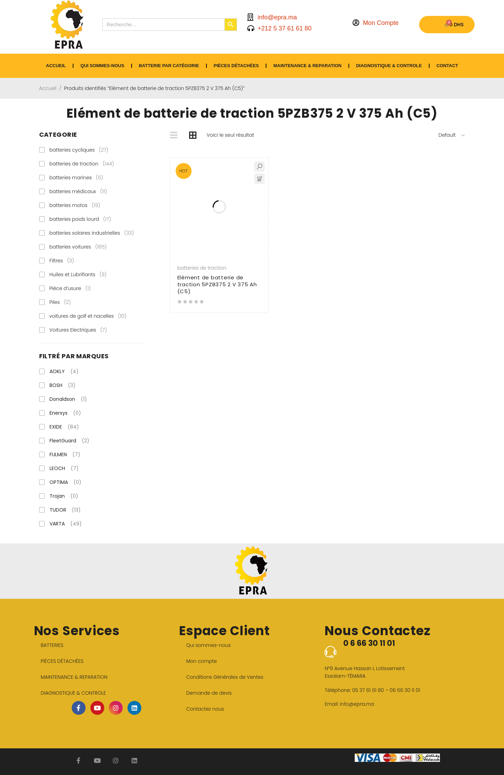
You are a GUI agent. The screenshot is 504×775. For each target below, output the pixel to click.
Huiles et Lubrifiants (78, 274)
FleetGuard (69, 440)
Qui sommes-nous (102, 65)
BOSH (63, 385)
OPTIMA (65, 482)
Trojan (64, 496)
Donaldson (68, 399)
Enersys (65, 412)
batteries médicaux (78, 191)
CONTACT (447, 65)
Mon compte (201, 661)
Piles (60, 302)
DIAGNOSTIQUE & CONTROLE (389, 65)
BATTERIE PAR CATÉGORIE (169, 65)
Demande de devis (208, 693)
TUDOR (65, 509)
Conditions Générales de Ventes (224, 677)
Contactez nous (205, 708)
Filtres (62, 260)
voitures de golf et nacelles (88, 316)
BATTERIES (52, 645)
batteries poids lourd (81, 219)
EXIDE (64, 426)
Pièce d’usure (70, 288)
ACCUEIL (56, 65)
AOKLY (64, 371)
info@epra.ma (357, 704)
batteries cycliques (79, 149)
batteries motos (75, 205)
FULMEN (65, 454)
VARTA (66, 523)
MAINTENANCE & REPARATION (307, 65)
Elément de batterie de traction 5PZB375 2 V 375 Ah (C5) (217, 284)
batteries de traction (82, 163)
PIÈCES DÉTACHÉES (236, 65)
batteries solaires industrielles (92, 232)
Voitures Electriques (78, 329)
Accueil (47, 88)
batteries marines (76, 177)
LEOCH (64, 468)
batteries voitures (78, 246)
